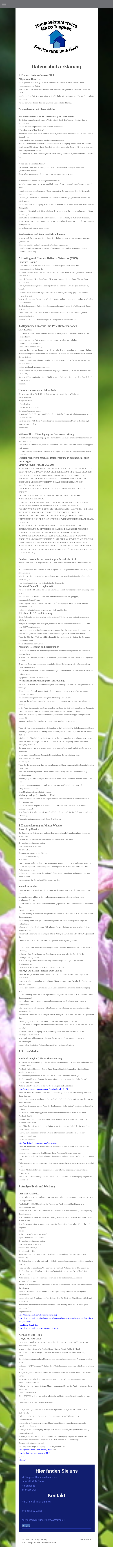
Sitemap (43, 1539)
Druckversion (30, 1539)
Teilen (26, 1526)
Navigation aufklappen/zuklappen (56, 4)
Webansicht (85, 1539)
